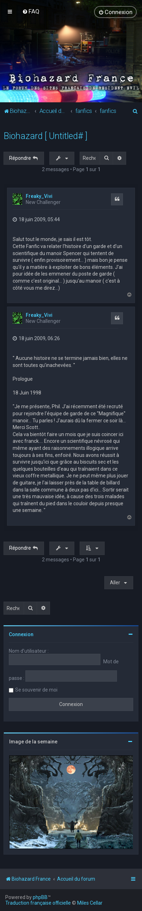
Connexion (21, 634)
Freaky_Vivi (39, 196)
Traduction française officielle (38, 903)
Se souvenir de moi (36, 690)
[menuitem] (30, 11)
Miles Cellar (90, 903)
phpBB (40, 897)
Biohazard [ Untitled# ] (45, 136)
